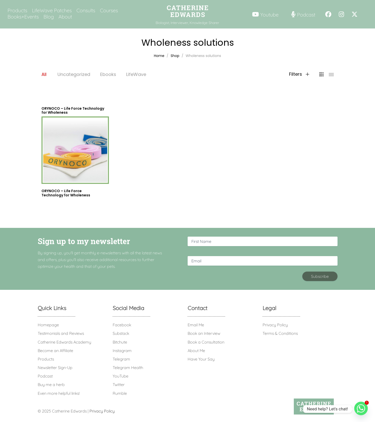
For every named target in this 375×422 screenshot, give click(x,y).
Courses (109, 10)
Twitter (119, 384)
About (65, 16)
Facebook (122, 324)
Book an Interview (204, 333)
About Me (196, 350)
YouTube (120, 376)
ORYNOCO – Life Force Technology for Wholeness (65, 193)
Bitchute (120, 342)
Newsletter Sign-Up (55, 367)
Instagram (122, 350)
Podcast (45, 376)
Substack (121, 333)
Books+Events (23, 16)
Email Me (196, 324)
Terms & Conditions (280, 333)
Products (17, 10)
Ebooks (108, 74)
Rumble (120, 393)
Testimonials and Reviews (61, 333)
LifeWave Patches (52, 10)
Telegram (121, 359)
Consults (85, 10)
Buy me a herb (51, 384)
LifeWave (136, 74)
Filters (299, 74)
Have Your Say (201, 359)
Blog (48, 16)
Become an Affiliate (55, 350)
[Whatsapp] (361, 409)
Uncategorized (73, 74)
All (43, 74)
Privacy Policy (275, 324)
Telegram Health (128, 367)
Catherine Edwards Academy (64, 342)
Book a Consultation (206, 342)
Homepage (48, 324)
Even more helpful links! (59, 393)
